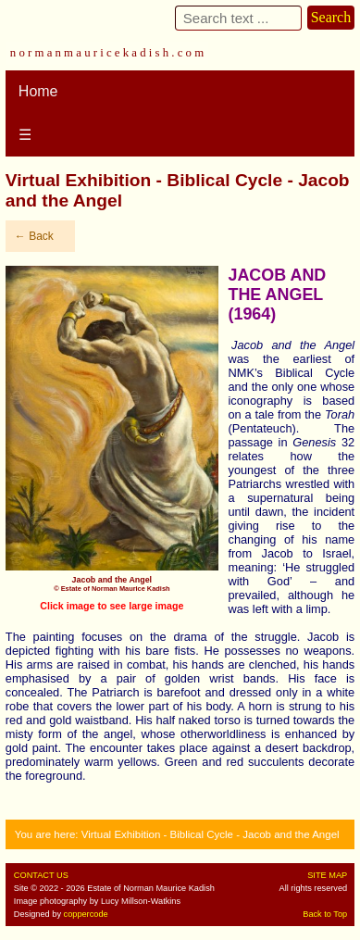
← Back (34, 236)
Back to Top (325, 914)
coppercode (86, 914)
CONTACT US (41, 875)
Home (38, 91)
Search (331, 17)
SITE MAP (327, 875)
